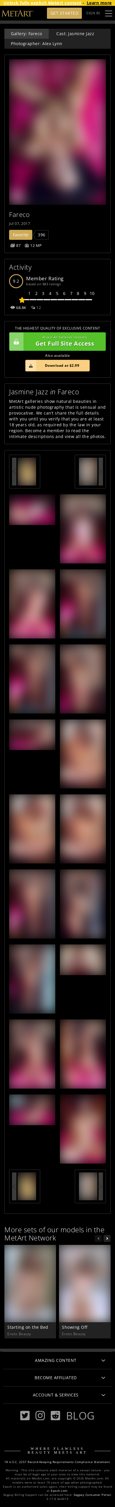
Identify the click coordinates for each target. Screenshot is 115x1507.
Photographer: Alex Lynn (36, 43)
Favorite (20, 234)
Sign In (93, 13)
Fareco (19, 214)
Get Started (64, 13)
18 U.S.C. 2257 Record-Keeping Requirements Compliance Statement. (57, 1462)
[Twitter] (25, 1415)
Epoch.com (59, 1491)
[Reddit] (55, 1415)
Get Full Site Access (56, 341)
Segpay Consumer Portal (92, 1495)
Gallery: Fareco (26, 33)
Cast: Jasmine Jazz (75, 33)
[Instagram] (40, 1415)
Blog (80, 1415)
